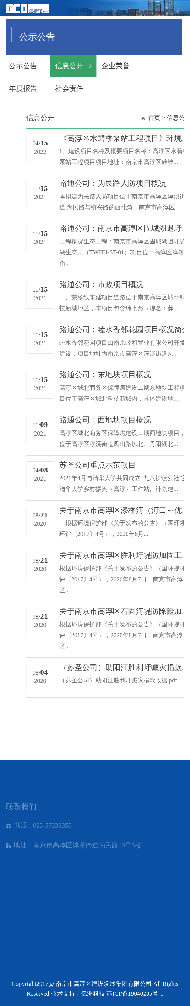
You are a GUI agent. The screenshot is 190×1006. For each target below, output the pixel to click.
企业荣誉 (85, 66)
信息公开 (39, 66)
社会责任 (39, 89)
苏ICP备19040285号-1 (134, 993)
